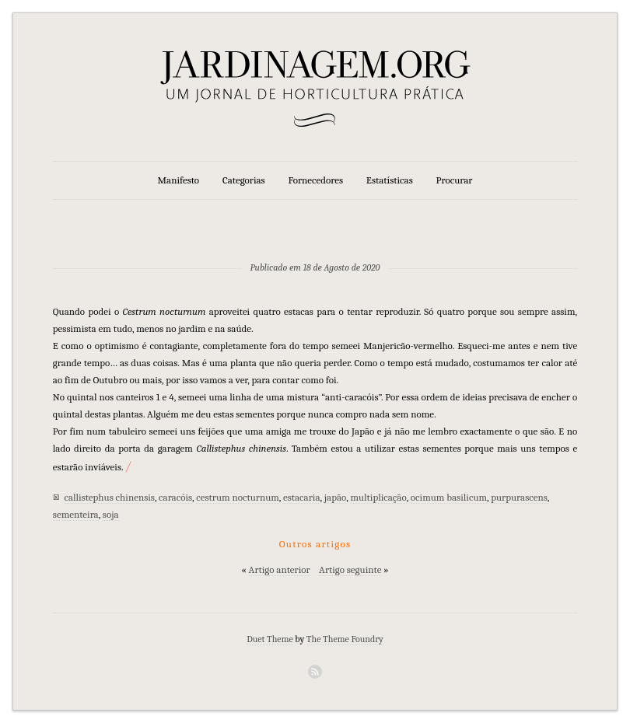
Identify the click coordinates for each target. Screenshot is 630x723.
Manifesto (179, 180)
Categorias (243, 180)
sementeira (76, 514)
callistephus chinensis (109, 497)
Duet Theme (270, 639)
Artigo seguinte (350, 569)
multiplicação (378, 497)
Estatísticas (389, 180)
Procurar (454, 180)
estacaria (301, 497)
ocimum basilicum (449, 497)
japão (335, 497)
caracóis (175, 497)
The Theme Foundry (344, 639)
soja (111, 514)
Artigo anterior (279, 569)
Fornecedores (316, 180)
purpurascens (519, 497)
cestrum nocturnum (237, 497)
